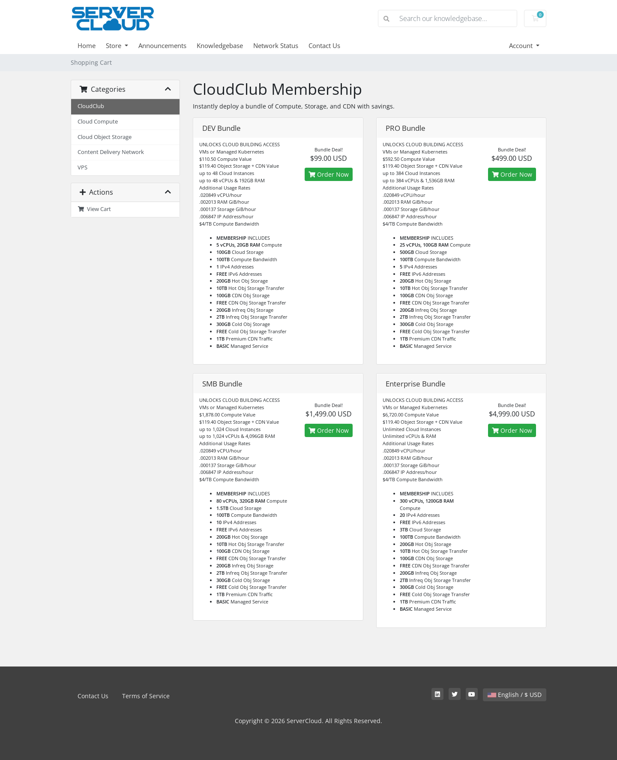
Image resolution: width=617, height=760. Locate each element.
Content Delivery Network (111, 152)
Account (521, 45)
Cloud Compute (98, 121)
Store (114, 45)
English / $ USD (515, 695)
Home (87, 45)
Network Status (275, 45)
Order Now (328, 174)
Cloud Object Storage (105, 137)
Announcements (162, 45)
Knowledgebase (220, 45)
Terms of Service (146, 696)
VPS (82, 167)
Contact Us (324, 45)
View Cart (94, 209)
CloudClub (91, 106)
